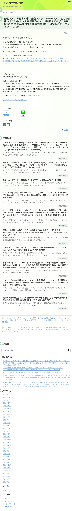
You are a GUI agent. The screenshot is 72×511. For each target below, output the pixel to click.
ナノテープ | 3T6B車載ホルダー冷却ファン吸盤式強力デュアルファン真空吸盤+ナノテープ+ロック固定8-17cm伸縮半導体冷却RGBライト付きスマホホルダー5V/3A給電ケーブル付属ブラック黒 (35, 282)
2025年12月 (7, 406)
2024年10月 (7, 445)
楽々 (66, 33)
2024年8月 (7, 451)
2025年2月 (7, 434)
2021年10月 (7, 468)
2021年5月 (7, 482)
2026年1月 (7, 403)
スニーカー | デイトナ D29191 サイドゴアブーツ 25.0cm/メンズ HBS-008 (32, 180)
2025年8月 (7, 417)
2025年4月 (7, 428)
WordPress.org (8, 507)
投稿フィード (7, 501)
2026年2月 (7, 400)
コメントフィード (9, 504)
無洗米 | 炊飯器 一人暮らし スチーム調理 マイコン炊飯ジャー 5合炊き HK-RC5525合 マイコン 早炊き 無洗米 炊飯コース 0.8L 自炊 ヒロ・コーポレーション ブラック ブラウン (35, 232)
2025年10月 (7, 411)
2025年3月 (7, 431)
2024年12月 (7, 440)
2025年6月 (7, 423)
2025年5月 (7, 425)
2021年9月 (7, 471)
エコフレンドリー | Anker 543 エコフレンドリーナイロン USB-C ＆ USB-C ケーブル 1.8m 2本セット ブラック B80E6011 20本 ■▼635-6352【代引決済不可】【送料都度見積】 (35, 195)
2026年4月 (7, 394)
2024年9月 (7, 448)
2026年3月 (7, 397)
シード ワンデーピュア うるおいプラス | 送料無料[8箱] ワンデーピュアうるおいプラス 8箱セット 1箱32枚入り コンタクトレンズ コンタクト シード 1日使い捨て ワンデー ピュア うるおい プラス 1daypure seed (35, 165)
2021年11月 (7, 465)
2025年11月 (7, 409)
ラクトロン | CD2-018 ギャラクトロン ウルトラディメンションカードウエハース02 (32, 372)
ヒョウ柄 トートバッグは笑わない (15, 100)
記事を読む (63, 158)
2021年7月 (7, 476)
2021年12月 (7, 462)
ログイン (6, 498)
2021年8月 (7, 473)
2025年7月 (7, 420)
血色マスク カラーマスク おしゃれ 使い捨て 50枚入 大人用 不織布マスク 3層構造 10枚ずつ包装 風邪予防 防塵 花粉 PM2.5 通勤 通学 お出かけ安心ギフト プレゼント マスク (36, 60)
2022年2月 (7, 459)
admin (66, 130)
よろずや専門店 (13, 3)
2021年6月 (7, 479)
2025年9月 (7, 414)
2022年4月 (7, 454)
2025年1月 (7, 437)
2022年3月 (7, 456)
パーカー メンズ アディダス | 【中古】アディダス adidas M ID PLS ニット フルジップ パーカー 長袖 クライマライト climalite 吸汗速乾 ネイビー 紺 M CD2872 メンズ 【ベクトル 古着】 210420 (36, 320)
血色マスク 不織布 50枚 (36, 96)
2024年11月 (7, 442)
